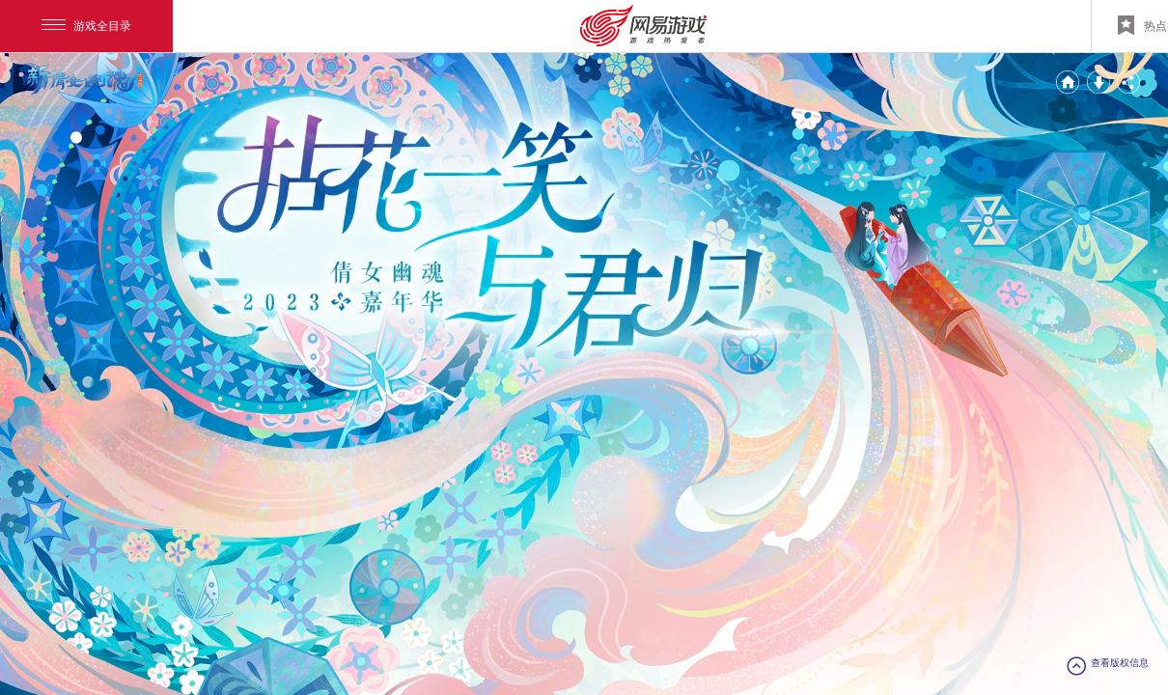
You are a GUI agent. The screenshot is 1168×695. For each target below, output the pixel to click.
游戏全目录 (86, 26)
